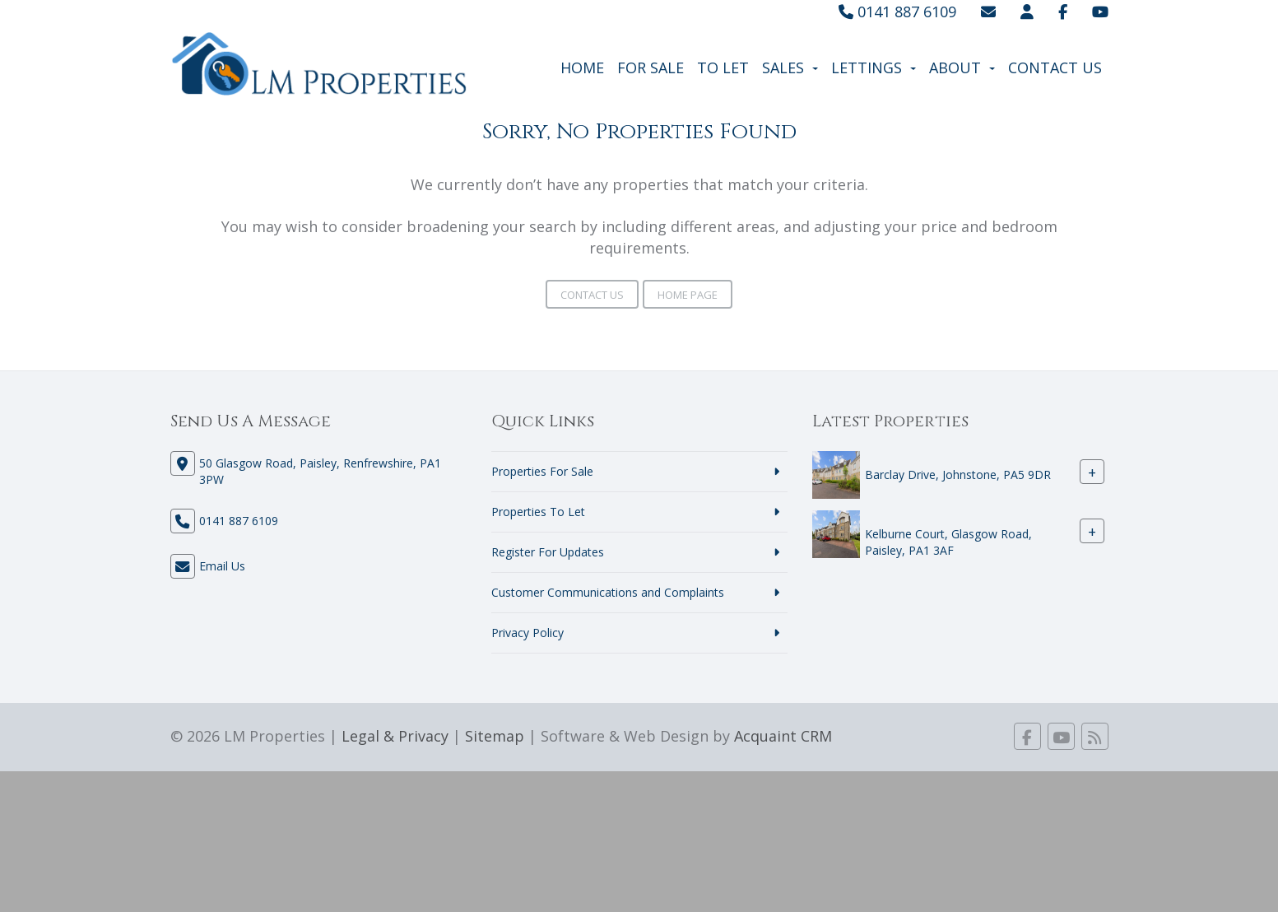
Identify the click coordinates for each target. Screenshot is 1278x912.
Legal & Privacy (395, 736)
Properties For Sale (542, 471)
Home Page (688, 294)
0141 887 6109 (897, 11)
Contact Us (1055, 67)
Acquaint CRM (783, 736)
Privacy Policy (527, 632)
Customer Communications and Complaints (607, 592)
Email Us (222, 566)
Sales (790, 67)
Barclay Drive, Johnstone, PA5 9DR (958, 474)
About (962, 67)
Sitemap (494, 736)
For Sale (650, 67)
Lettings (873, 67)
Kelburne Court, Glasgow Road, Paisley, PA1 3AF (948, 542)
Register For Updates (547, 552)
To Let (723, 67)
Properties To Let (538, 511)
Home (582, 67)
